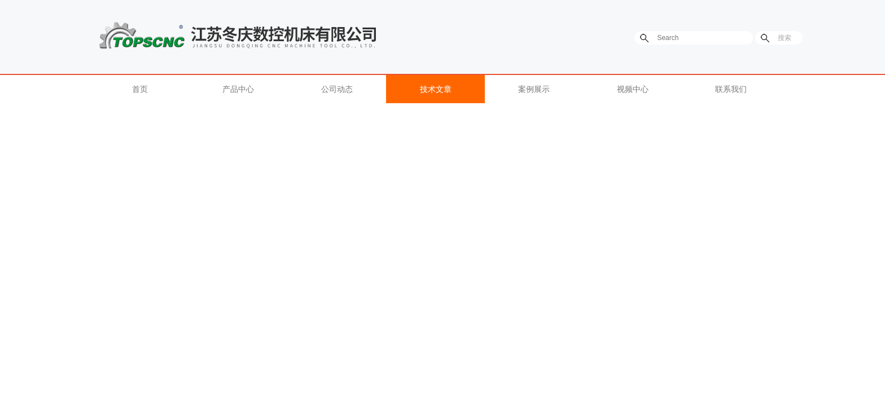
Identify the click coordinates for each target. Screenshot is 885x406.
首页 (140, 89)
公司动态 (337, 89)
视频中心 (633, 89)
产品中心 (238, 89)
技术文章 (436, 89)
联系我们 (731, 89)
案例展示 (534, 89)
